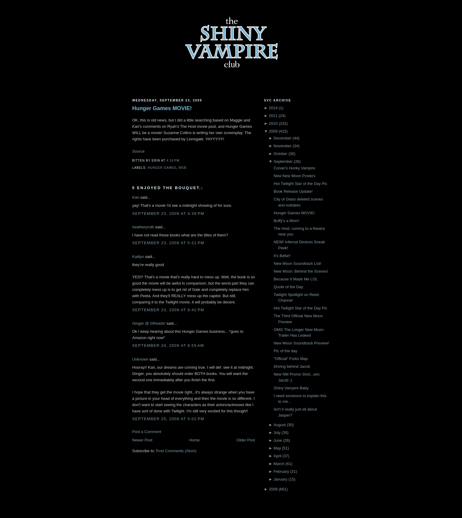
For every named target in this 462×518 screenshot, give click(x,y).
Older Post (246, 440)
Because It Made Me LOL (296, 279)
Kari (135, 197)
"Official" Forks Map (291, 358)
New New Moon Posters (294, 176)
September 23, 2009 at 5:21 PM (168, 243)
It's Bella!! (282, 255)
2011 (273, 115)
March (279, 463)
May (277, 448)
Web (183, 167)
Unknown (140, 359)
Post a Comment (146, 431)
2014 (273, 108)
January (280, 479)
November (283, 146)
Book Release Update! (293, 191)
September (283, 161)
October (280, 153)
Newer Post (142, 440)
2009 (273, 131)
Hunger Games (162, 167)
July (277, 432)
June (278, 440)
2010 (273, 123)
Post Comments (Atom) (176, 451)
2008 (273, 489)
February (281, 471)
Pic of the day (285, 351)
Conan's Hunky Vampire (294, 168)
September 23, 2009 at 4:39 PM (168, 213)
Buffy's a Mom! (286, 220)
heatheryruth (143, 227)
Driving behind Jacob (292, 366)
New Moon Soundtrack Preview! (301, 343)
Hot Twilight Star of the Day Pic (300, 183)
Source (138, 151)
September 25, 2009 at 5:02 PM (168, 419)
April (277, 456)
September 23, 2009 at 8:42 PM (168, 310)
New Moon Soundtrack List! (297, 263)
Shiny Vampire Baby (291, 388)
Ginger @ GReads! (149, 323)
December (283, 138)
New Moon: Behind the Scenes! (301, 271)
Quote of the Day (288, 287)
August (280, 425)
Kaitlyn (138, 256)
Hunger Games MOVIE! (162, 108)
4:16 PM (172, 160)
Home (194, 440)
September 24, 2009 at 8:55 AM (168, 345)
